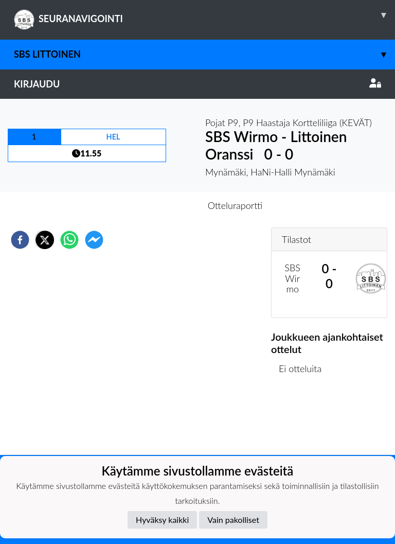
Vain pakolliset (233, 519)
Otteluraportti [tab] (235, 205)
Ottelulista (304, 420)
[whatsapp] (69, 240)
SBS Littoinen (204, 54)
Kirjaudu (197, 84)
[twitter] (44, 240)
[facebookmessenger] (94, 240)
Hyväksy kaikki (162, 519)
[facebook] (20, 240)
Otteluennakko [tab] (162, 205)
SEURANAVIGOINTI (204, 15)
